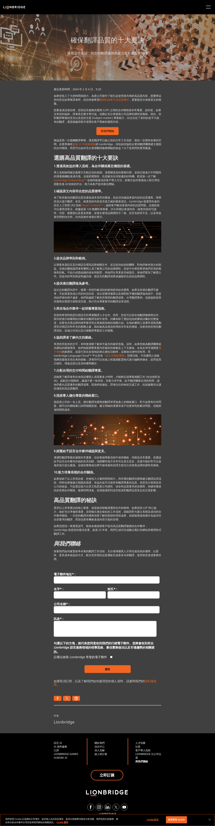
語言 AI (58, 743)
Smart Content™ (92, 205)
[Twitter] (116, 807)
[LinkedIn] (107, 807)
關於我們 (100, 743)
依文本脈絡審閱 (115, 355)
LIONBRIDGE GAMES (66, 754)
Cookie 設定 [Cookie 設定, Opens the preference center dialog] (153, 819)
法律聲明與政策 (107, 814)
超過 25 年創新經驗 (84, 144)
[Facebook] (90, 807)
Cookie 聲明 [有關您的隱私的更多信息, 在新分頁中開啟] (62, 822)
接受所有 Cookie (176, 819)
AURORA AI (60, 757)
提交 (107, 669)
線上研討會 (101, 754)
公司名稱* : (61, 604)
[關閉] (209, 819)
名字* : (58, 589)
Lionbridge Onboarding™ (70, 180)
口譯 (56, 750)
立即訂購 (107, 775)
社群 (137, 746)
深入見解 (100, 750)
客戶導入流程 (142, 750)
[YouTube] (124, 807)
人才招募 (140, 743)
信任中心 (100, 746)
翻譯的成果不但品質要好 (114, 100)
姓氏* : (112, 589)
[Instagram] (99, 807)
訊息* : (58, 619)
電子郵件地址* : (64, 574)
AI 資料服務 (60, 746)
